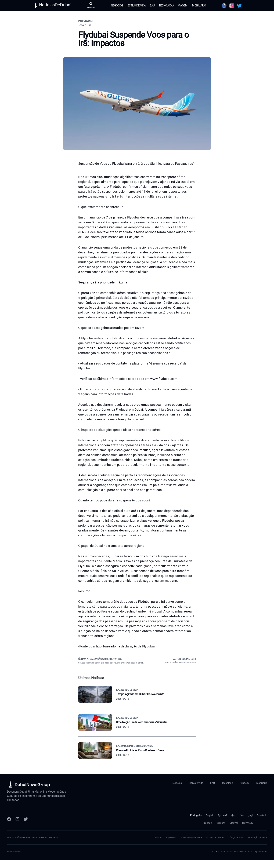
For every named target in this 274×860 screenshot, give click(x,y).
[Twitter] (26, 819)
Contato (157, 837)
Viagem (182, 5)
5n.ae (229, 851)
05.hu (222, 851)
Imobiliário (199, 5)
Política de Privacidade (191, 837)
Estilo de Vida (137, 5)
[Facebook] (9, 819)
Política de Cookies (215, 837)
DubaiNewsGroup (32, 784)
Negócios (117, 5)
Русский (222, 815)
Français (207, 823)
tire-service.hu (239, 851)
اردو (250, 815)
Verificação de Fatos (257, 837)
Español (261, 815)
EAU (152, 5)
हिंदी (242, 815)
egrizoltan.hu (261, 851)
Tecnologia (166, 5)
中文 (233, 815)
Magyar (234, 823)
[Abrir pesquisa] (91, 5)
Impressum (171, 837)
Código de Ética (236, 837)
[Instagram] (17, 819)
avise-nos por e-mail (134, 663)
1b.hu (250, 851)
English (210, 815)
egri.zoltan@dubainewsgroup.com (180, 662)
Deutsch (221, 823)
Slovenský (247, 823)
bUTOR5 (215, 851)
